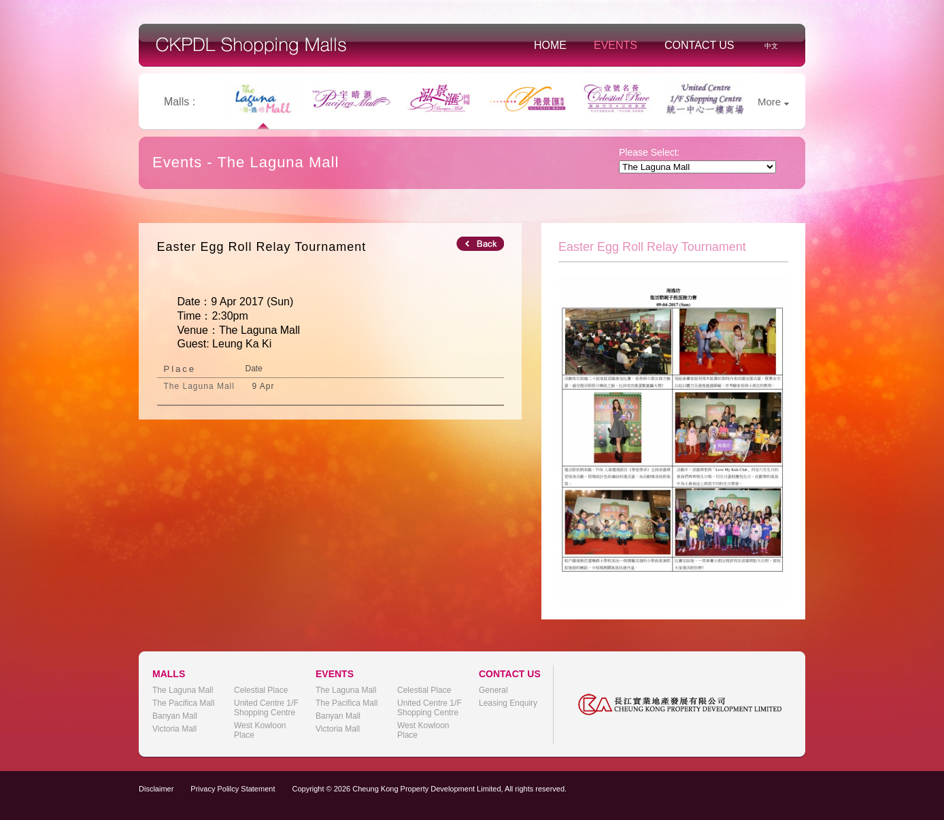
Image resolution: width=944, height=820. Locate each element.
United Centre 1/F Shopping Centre (266, 707)
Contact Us (699, 45)
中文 (771, 46)
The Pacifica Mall (183, 703)
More (773, 101)
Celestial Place (261, 690)
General (493, 690)
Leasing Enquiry (508, 703)
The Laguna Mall (182, 690)
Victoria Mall (174, 729)
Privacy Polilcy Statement (232, 789)
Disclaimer (156, 789)
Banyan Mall (174, 716)
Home (550, 45)
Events (615, 45)
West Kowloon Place (260, 730)
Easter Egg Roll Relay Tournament (262, 247)
